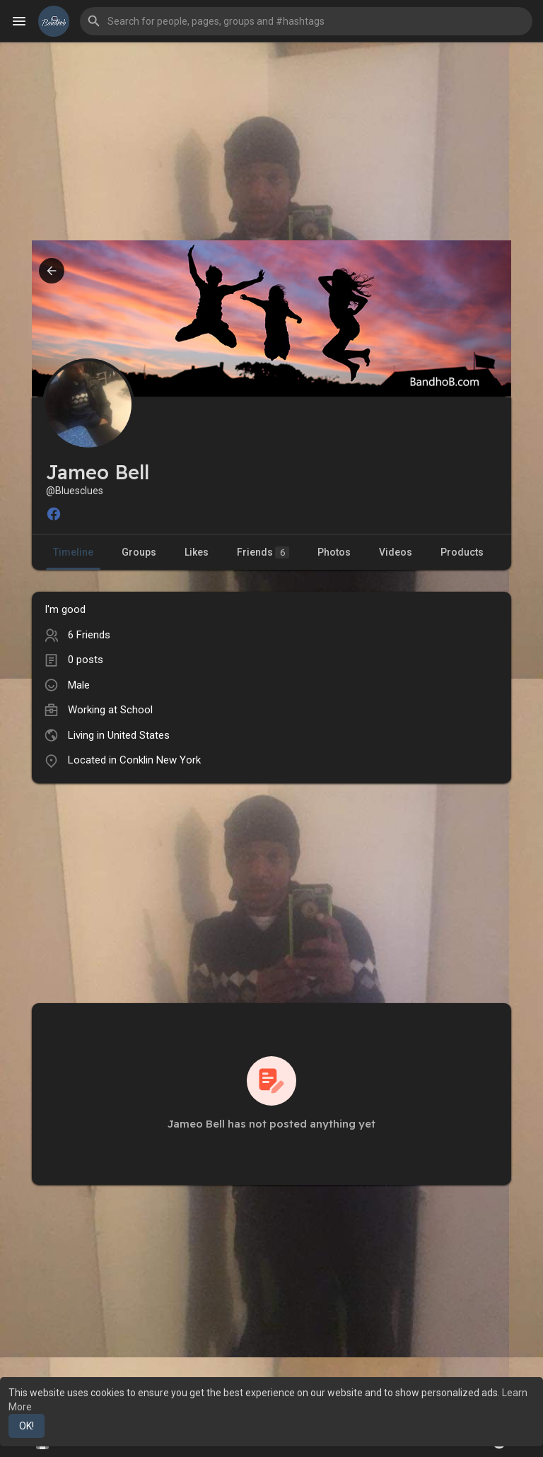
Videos (395, 552)
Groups (139, 552)
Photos (334, 552)
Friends (263, 552)
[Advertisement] (271, 141)
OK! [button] (26, 1426)
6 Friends (89, 634)
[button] (306, 21)
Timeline (73, 552)
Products (462, 552)
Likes (197, 552)
